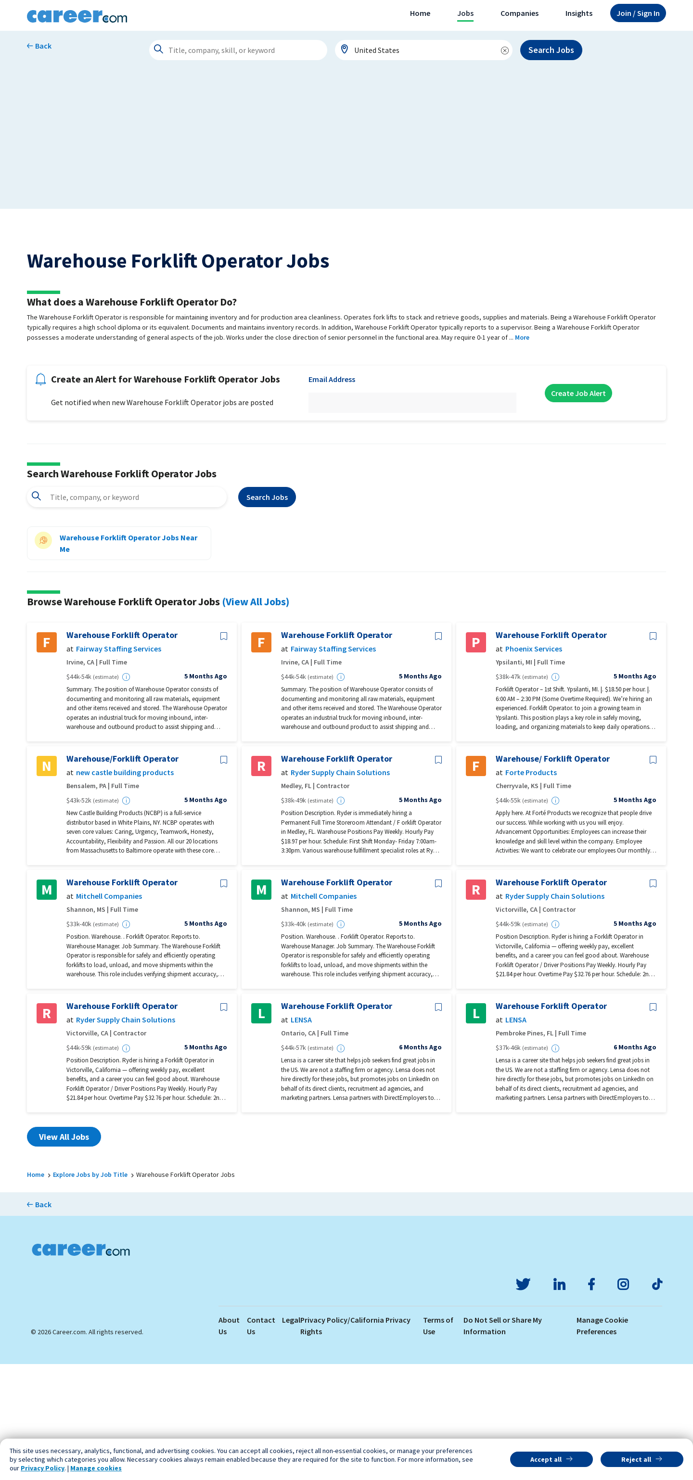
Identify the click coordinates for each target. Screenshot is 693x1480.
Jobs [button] (465, 13)
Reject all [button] (636, 1459)
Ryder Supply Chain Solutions (340, 888)
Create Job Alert (578, 509)
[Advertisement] (346, 141)
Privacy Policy (42, 1468)
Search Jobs (551, 49)
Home (420, 13)
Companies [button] (519, 13)
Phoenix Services (533, 765)
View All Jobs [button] (64, 1252)
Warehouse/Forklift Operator (122, 874)
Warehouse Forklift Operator (122, 751)
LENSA (301, 1136)
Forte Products (531, 888)
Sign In (638, 13)
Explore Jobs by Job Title (90, 1290)
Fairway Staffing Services (118, 765)
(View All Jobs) (255, 718)
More (522, 453)
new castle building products (125, 888)
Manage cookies (96, 1468)
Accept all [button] (546, 1459)
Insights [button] (578, 13)
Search (267, 613)
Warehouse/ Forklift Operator (553, 874)
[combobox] (424, 50)
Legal (291, 1436)
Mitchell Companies (109, 1012)
